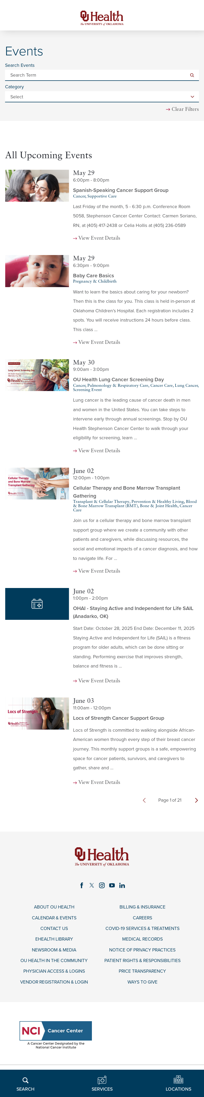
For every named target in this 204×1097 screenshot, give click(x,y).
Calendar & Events (54, 919)
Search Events (20, 66)
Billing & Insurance (142, 908)
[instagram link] (102, 886)
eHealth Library (54, 941)
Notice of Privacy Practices (142, 952)
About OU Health (54, 908)
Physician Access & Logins (54, 974)
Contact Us (54, 930)
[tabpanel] (102, 481)
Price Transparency (142, 974)
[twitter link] (91, 886)
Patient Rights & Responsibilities (142, 963)
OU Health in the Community (54, 963)
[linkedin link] (123, 886)
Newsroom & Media (54, 952)
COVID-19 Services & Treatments (142, 930)
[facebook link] (81, 886)
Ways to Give (142, 985)
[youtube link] (112, 886)
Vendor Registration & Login (54, 985)
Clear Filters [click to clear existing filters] (185, 110)
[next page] (196, 801)
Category (14, 88)
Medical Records (142, 941)
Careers (142, 919)
